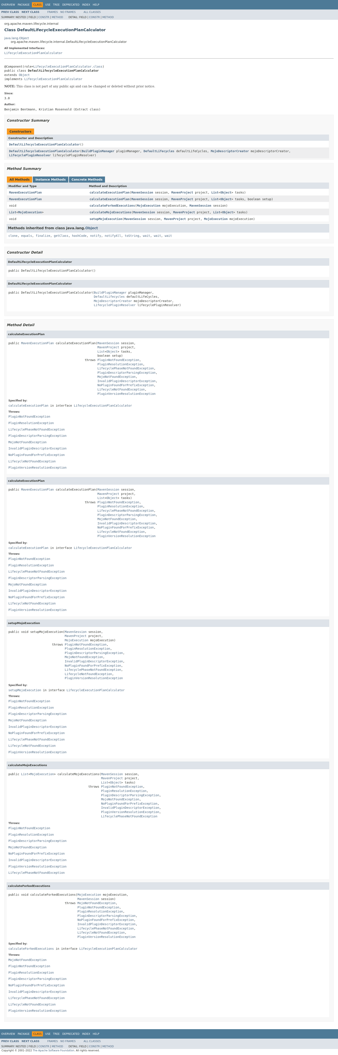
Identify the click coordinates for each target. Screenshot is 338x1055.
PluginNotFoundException (118, 360)
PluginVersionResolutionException (126, 393)
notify (95, 235)
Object (24, 75)
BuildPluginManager (98, 151)
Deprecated (71, 4)
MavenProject (182, 192)
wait (146, 235)
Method (57, 17)
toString (132, 235)
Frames (52, 12)
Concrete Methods (87, 179)
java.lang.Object (16, 38)
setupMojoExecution (106, 219)
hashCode (79, 235)
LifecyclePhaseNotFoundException (125, 368)
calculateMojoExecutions (110, 212)
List (215, 192)
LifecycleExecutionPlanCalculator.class (67, 66)
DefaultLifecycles (159, 151)
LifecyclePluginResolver (30, 155)
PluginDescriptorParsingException (126, 372)
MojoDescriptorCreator (230, 151)
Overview (8, 4)
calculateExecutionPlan (110, 192)
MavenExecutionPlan (25, 192)
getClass (61, 235)
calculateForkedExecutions (112, 205)
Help (96, 4)
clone (12, 235)
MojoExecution (149, 205)
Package (24, 4)
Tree (56, 4)
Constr (43, 17)
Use (47, 4)
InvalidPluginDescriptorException (126, 381)
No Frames (68, 12)
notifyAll (113, 235)
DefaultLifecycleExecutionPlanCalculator (44, 144)
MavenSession (142, 192)
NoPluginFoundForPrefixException (125, 385)
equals (26, 235)
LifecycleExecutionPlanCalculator (33, 53)
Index (86, 4)
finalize (43, 235)
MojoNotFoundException (116, 376)
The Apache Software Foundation (53, 1050)
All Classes (92, 12)
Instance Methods (50, 179)
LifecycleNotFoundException (121, 389)
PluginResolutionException (120, 364)
